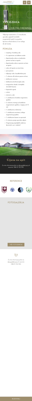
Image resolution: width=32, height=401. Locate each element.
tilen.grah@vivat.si (24, 165)
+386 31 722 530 (18, 167)
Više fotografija (16, 244)
